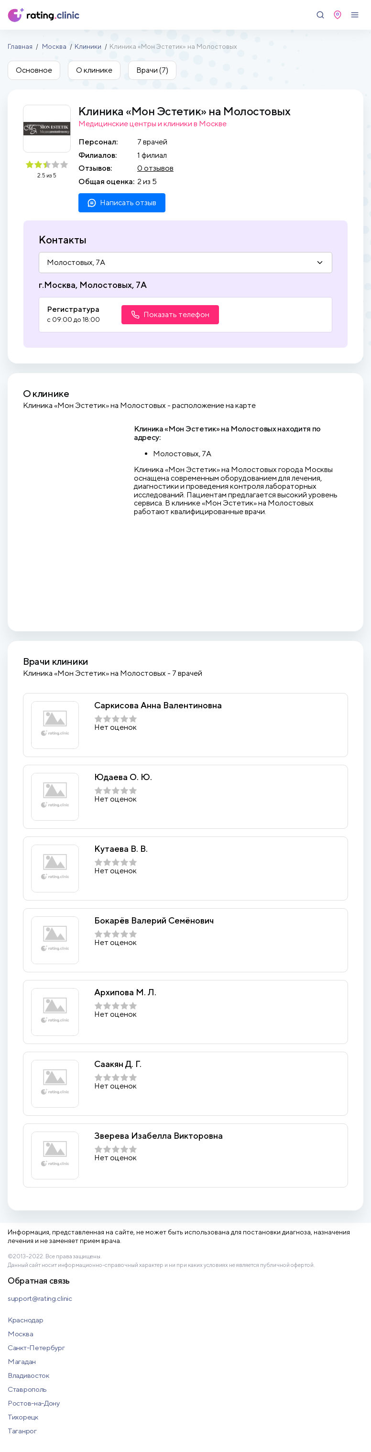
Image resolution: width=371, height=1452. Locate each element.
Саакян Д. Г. (118, 1064)
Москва (54, 46)
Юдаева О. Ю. (123, 777)
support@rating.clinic (40, 1298)
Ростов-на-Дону (34, 1403)
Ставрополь (27, 1389)
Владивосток (28, 1375)
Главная (20, 46)
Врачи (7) (152, 70)
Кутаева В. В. (121, 849)
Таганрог (22, 1431)
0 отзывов (155, 168)
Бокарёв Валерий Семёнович (154, 920)
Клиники (88, 46)
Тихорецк (23, 1417)
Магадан (22, 1361)
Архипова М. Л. (125, 992)
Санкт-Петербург (36, 1347)
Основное (34, 70)
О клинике (94, 70)
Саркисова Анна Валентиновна (158, 705)
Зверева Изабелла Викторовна (158, 1136)
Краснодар (25, 1320)
